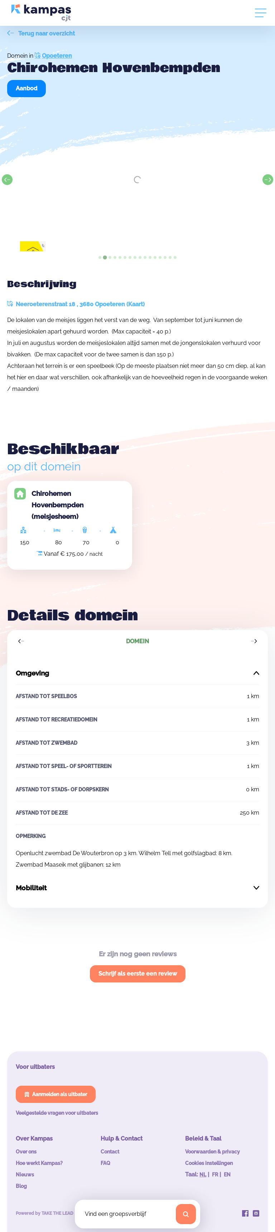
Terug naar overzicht (41, 33)
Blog (21, 1186)
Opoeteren (53, 55)
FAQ (105, 1163)
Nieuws (25, 1174)
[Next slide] (267, 179)
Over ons (26, 1152)
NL (202, 1174)
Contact (110, 1152)
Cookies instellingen (209, 1163)
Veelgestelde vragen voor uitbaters (57, 1113)
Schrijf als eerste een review (137, 973)
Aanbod (26, 88)
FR (215, 1174)
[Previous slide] (7, 179)
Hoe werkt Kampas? (39, 1163)
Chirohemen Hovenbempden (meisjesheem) (57, 505)
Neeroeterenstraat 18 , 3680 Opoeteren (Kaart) (76, 304)
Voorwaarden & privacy (212, 1152)
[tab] (99, 257)
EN (227, 1174)
